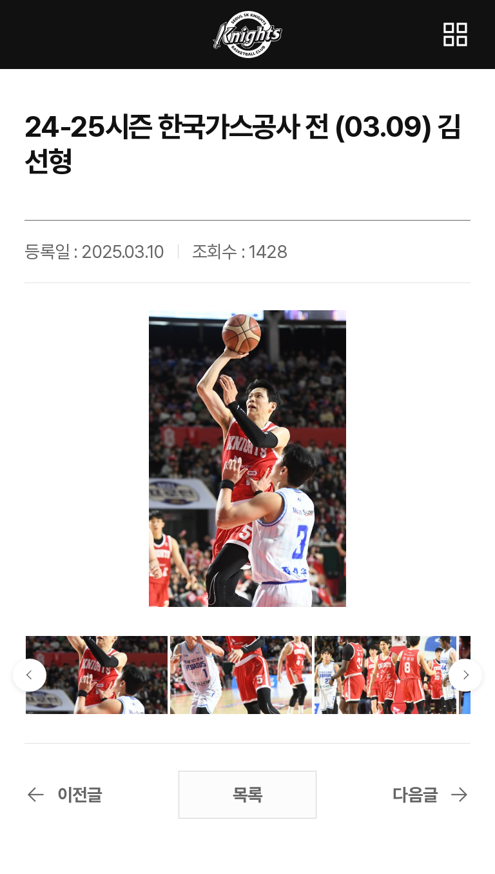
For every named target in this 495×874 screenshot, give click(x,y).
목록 (247, 795)
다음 (465, 675)
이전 (29, 675)
